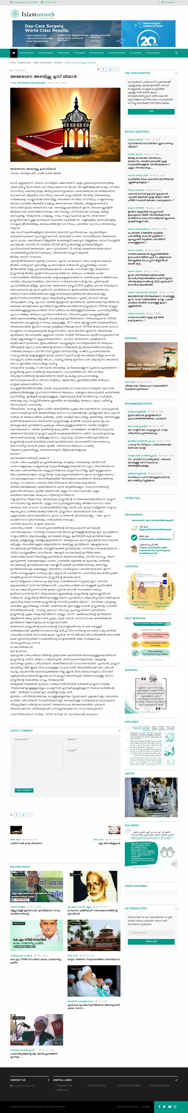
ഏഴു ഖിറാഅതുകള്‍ (109, 843)
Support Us (64, 1085)
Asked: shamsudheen (139, 229)
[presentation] (37, 777)
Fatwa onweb (153, 53)
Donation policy (160, 1085)
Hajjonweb (135, 53)
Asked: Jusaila (135, 250)
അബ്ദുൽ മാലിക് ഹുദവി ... (23, 1050)
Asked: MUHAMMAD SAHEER (142, 293)
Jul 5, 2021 (101, 1001)
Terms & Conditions (127, 1107)
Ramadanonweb (116, 53)
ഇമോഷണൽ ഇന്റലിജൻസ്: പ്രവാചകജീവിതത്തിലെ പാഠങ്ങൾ (147, 417)
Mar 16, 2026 (157, 175)
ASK (151, 111)
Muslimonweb (96, 53)
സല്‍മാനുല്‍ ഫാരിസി (21, 956)
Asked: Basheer (136, 190)
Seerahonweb (45, 53)
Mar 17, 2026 (152, 154)
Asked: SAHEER (136, 208)
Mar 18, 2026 (153, 139)
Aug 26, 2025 (166, 455)
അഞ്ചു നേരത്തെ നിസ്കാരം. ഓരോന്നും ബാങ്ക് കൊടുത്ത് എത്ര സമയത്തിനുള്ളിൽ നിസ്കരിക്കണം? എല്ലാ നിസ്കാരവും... (149, 163)
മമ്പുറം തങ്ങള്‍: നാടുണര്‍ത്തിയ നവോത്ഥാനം (94, 959)
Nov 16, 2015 (100, 907)
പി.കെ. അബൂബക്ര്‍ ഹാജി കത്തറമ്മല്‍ (27, 83)
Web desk (15, 840)
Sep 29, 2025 (155, 411)
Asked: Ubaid (135, 271)
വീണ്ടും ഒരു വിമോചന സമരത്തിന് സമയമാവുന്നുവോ (146, 388)
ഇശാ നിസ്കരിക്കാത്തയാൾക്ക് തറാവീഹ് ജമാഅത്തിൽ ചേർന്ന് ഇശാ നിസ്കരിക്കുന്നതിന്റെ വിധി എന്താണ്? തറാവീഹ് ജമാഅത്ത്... (150, 280)
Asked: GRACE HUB (138, 176)
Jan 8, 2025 (41, 955)
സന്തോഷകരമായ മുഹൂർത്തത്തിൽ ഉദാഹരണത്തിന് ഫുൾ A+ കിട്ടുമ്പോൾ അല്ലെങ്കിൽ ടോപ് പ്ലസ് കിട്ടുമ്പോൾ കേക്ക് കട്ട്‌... (149, 259)
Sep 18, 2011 (113, 839)
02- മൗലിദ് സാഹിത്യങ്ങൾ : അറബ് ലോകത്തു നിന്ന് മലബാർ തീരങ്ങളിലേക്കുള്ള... (149, 463)
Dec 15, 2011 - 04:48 (57, 83)
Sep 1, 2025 (164, 441)
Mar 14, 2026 (154, 190)
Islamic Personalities (42, 62)
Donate (146, 1107)
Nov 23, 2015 (46, 1050)
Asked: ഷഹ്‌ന (135, 154)
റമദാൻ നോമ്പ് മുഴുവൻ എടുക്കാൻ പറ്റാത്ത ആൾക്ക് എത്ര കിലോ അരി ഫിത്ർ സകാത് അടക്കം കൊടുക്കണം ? (151, 197)
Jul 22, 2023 (34, 907)
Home (13, 63)
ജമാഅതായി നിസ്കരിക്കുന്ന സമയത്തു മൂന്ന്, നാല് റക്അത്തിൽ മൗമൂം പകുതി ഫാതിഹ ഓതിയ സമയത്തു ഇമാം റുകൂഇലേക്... (151, 301)
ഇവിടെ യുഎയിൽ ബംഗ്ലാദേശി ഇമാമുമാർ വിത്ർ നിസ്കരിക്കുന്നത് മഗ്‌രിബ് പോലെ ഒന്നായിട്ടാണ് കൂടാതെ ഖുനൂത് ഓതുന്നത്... (151, 217)
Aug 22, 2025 (155, 473)
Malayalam (169, 2)
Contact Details (129, 1085)
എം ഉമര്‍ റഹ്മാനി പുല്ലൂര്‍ (79, 907)
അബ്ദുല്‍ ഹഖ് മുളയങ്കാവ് (80, 1001)
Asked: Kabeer (135, 140)
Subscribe (151, 941)
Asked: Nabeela (136, 314)
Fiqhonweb (63, 53)
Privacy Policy (97, 1085)
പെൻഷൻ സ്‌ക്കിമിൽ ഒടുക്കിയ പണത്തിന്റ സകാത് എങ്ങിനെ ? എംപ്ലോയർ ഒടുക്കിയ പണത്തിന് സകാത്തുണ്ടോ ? (146, 238)
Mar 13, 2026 (153, 208)
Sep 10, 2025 (156, 426)
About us (63, 1090)
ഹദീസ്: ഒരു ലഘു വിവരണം (26, 843)
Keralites (58, 62)
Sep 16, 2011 (30, 839)
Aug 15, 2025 (144, 382)
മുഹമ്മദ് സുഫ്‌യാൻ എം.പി (141, 441)
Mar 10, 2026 (167, 292)
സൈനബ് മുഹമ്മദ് (137, 426)
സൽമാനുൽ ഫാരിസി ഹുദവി (142, 456)
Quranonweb (27, 53)
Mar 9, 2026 (153, 313)
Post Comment (24, 790)
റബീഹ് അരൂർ (17, 907)
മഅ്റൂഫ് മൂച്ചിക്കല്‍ (137, 412)
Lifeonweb (79, 53)
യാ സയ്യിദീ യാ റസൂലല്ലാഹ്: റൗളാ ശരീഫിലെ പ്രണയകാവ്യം (148, 432)
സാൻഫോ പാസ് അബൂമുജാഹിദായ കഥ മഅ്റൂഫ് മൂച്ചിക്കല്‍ (149, 479)
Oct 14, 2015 (87, 955)
